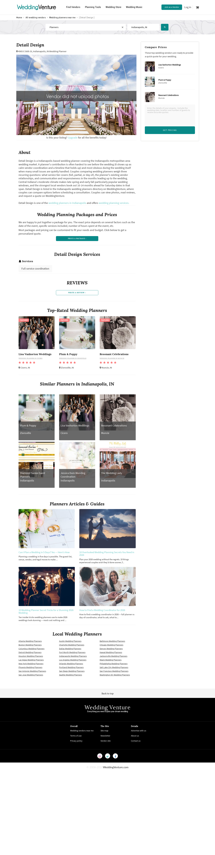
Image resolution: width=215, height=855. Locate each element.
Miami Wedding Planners (110, 661)
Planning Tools (94, 7)
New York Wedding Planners (31, 665)
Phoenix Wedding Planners (30, 669)
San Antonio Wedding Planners (32, 672)
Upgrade (73, 137)
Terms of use (76, 737)
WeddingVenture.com (115, 768)
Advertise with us (138, 732)
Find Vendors (73, 7)
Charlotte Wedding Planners (71, 646)
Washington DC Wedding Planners (115, 676)
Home (19, 17)
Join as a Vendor (171, 7)
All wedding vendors (36, 17)
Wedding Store (114, 7)
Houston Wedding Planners (31, 657)
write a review (77, 294)
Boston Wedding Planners (30, 646)
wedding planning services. (114, 203)
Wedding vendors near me (82, 732)
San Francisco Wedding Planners (114, 672)
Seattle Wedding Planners (70, 676)
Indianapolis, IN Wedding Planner (50, 51)
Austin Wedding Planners (70, 642)
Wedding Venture (108, 709)
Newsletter (105, 737)
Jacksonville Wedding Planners (113, 657)
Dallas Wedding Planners (70, 650)
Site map (104, 732)
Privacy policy (76, 742)
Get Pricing (170, 130)
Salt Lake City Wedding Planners (114, 669)
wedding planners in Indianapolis (67, 203)
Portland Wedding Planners (71, 669)
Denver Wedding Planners (111, 650)
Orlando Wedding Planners (71, 665)
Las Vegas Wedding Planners (31, 661)
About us (135, 737)
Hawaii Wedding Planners (111, 654)
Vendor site (106, 742)
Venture (36, 7)
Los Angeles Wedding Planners (72, 661)
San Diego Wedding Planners (72, 672)
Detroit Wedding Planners (30, 654)
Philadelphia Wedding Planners (113, 665)
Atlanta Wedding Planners (30, 642)
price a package (77, 239)
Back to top (108, 695)
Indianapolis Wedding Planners (73, 657)
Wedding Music (135, 7)
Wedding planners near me (62, 17)
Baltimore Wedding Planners (112, 642)
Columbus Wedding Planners (31, 650)
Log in (187, 7)
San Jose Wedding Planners (31, 676)
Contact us (135, 742)
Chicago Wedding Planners (111, 646)
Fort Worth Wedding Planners (72, 654)
